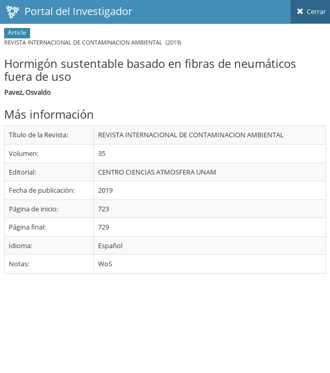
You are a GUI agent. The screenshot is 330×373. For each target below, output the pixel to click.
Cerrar (310, 11)
